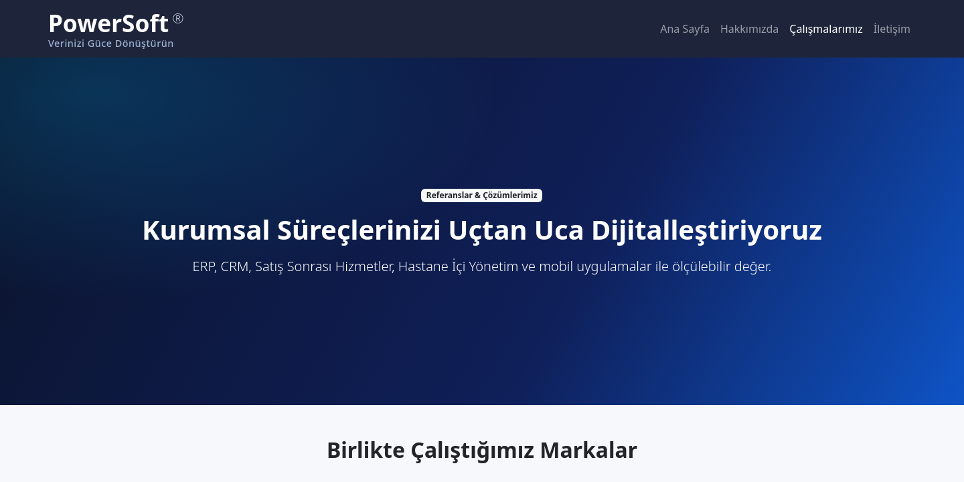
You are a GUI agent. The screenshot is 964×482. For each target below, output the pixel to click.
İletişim (892, 28)
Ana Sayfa (685, 28)
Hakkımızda (749, 28)
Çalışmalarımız (825, 28)
